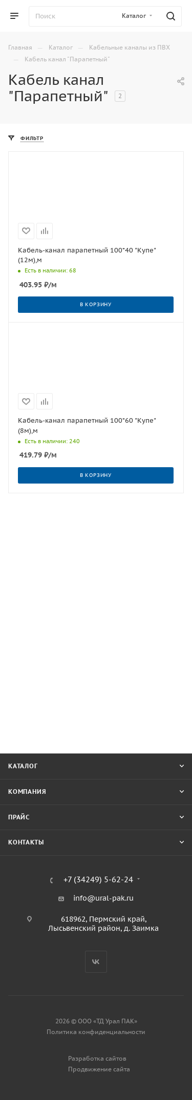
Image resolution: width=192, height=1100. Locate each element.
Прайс (19, 817)
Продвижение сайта (99, 1069)
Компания (27, 791)
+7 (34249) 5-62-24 (98, 880)
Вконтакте (96, 962)
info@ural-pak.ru (103, 898)
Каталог (23, 766)
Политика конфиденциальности (96, 1032)
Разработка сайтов (97, 1058)
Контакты (26, 842)
